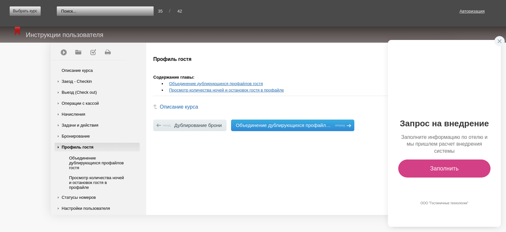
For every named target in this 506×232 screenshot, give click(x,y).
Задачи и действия (80, 125)
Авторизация (472, 11)
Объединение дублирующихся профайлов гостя (96, 163)
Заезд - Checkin (77, 81)
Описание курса (77, 70)
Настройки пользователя (86, 208)
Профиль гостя (78, 147)
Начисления (73, 114)
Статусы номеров (79, 197)
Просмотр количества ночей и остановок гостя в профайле (96, 182)
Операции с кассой (80, 103)
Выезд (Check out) (79, 92)
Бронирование (76, 136)
